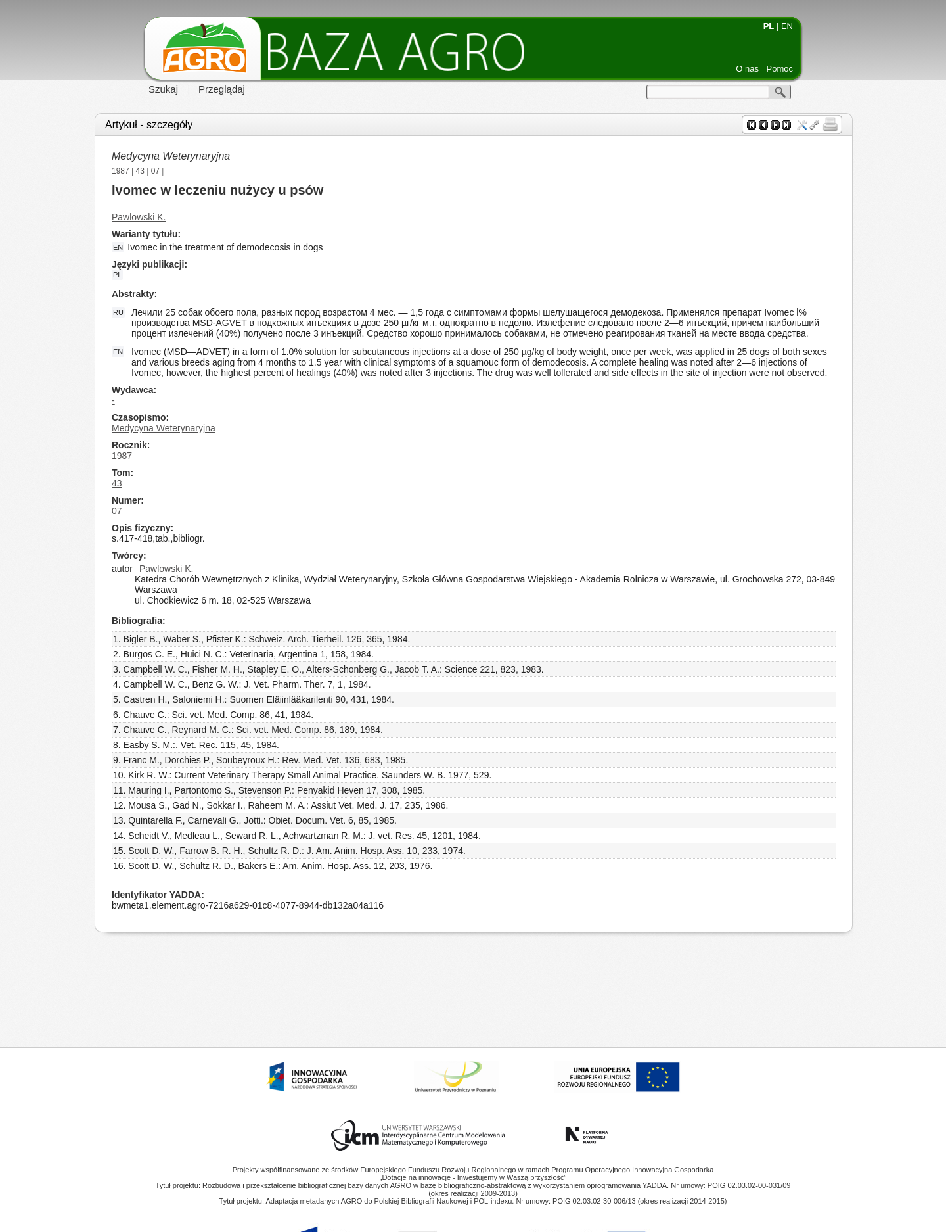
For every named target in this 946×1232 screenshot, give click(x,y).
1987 (120, 171)
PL (769, 26)
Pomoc (780, 69)
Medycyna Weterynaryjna (171, 156)
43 (140, 171)
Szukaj (163, 89)
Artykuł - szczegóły (148, 124)
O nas (747, 69)
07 (155, 171)
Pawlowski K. (139, 217)
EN (787, 26)
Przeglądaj (221, 89)
